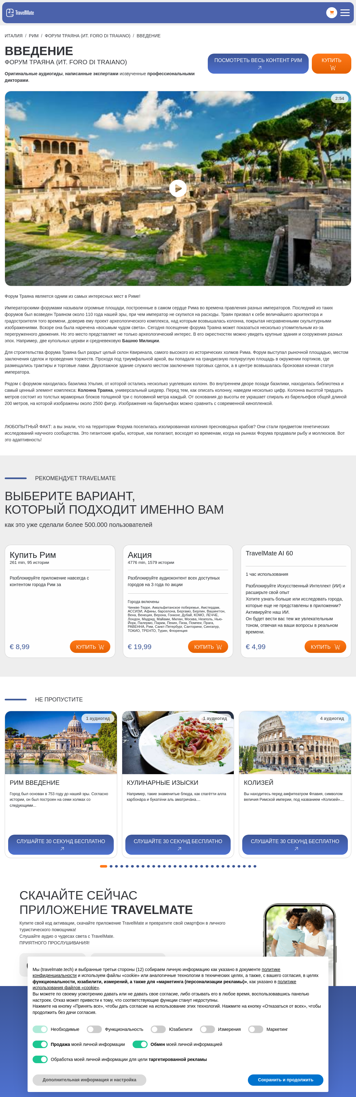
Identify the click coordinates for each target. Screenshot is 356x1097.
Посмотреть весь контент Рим (258, 64)
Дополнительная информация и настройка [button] (89, 1079)
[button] (103, 866)
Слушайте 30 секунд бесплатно (61, 845)
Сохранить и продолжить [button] (285, 1079)
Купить (331, 64)
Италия (14, 35)
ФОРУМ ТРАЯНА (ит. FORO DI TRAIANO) (87, 35)
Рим (34, 35)
